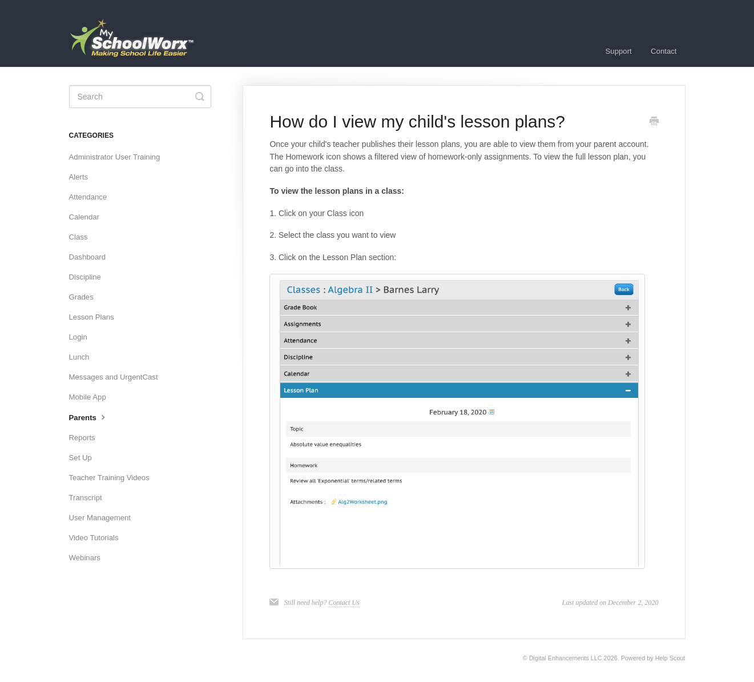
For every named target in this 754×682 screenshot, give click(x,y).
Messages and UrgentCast (113, 377)
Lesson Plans (91, 317)
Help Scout (670, 658)
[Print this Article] (654, 122)
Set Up (80, 457)
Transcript (85, 497)
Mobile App (87, 397)
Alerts (78, 177)
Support (619, 51)
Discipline (85, 277)
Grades (81, 297)
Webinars (84, 557)
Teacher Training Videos (109, 477)
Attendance (88, 197)
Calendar (84, 217)
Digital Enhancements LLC (565, 658)
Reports (82, 437)
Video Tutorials (94, 537)
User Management (100, 517)
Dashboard (87, 257)
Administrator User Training (114, 157)
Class (78, 237)
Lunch (79, 357)
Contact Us (343, 603)
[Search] (140, 96)
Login (78, 337)
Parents (88, 417)
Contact (663, 51)
